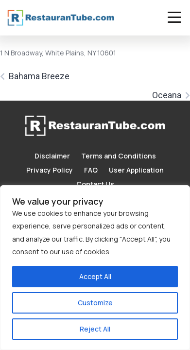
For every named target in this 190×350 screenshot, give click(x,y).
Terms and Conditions (118, 155)
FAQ (91, 170)
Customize (95, 302)
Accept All (95, 276)
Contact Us (95, 184)
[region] (95, 267)
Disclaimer (52, 155)
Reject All (95, 328)
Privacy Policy (49, 170)
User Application (136, 170)
